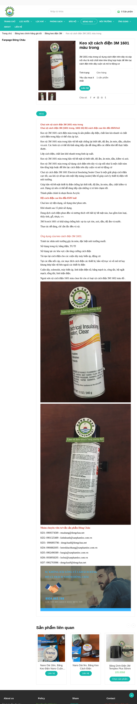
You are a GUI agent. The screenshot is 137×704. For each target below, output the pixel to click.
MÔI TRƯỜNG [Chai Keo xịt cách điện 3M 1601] (105, 21)
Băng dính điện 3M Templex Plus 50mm (120, 667)
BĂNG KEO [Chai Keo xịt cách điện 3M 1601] (88, 22)
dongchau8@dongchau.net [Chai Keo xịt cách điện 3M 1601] (74, 542)
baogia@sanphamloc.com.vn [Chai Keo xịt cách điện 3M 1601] (74, 552)
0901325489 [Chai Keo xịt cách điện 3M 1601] (52, 537)
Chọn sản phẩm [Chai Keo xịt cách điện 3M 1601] (120, 679)
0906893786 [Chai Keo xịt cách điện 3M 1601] (53, 542)
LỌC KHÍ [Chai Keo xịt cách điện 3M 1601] (40, 21)
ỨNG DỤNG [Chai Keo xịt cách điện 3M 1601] (123, 21)
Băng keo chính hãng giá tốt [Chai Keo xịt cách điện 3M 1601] (28, 33)
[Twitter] (94, 97)
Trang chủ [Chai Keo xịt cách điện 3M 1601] (9, 21)
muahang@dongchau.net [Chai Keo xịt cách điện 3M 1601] (72, 532)
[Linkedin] (98, 97)
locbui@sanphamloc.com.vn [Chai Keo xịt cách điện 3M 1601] (74, 557)
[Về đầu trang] (131, 695)
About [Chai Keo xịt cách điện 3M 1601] (7, 27)
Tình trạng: (84, 73)
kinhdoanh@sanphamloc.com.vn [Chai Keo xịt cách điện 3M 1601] (76, 537)
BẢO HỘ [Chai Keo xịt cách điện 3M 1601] (73, 21)
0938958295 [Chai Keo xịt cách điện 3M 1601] (52, 557)
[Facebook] (90, 97)
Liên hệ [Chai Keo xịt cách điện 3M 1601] (85, 88)
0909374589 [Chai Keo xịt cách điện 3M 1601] (52, 532)
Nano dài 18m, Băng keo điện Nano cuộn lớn (51, 668)
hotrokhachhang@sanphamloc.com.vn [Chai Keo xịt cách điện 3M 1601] (79, 547)
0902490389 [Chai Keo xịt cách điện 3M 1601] (52, 552)
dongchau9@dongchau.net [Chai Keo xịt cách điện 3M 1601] (73, 562)
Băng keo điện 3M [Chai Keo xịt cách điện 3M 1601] (53, 33)
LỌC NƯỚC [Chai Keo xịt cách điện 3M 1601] (24, 21)
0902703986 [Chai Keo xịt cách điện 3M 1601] (52, 562)
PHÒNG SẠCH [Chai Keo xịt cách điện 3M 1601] (56, 21)
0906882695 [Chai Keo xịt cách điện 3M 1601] (52, 547)
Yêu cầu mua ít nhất (86, 79)
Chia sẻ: (83, 97)
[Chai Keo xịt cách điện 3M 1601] (102, 97)
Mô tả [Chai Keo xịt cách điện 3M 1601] (41, 114)
